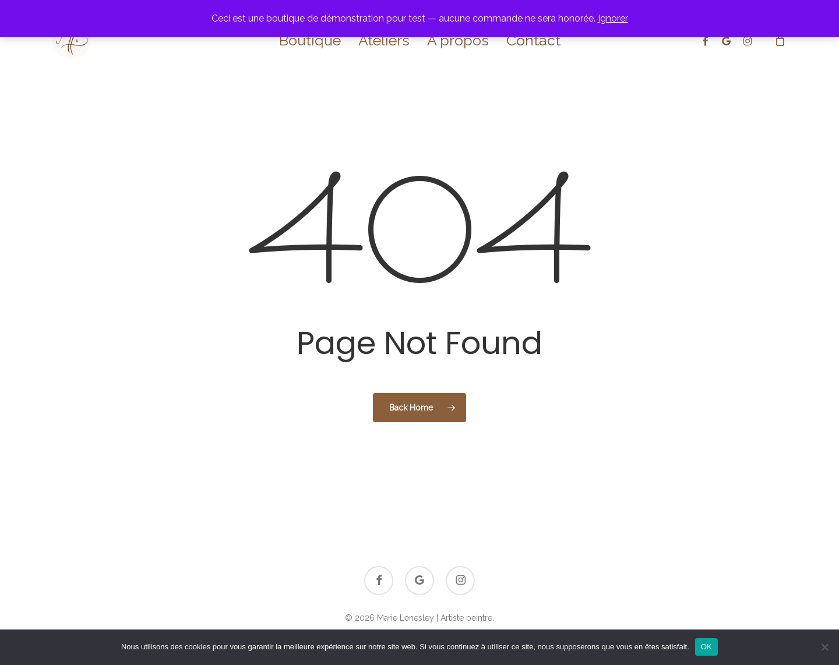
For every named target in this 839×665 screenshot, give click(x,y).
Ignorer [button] (613, 18)
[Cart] (780, 40)
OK (706, 646)
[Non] (824, 647)
